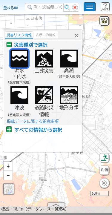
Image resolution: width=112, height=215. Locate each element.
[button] (8, 168)
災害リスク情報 (18, 35)
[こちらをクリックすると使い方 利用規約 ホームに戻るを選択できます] (90, 6)
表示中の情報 (45, 34)
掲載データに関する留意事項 (32, 121)
